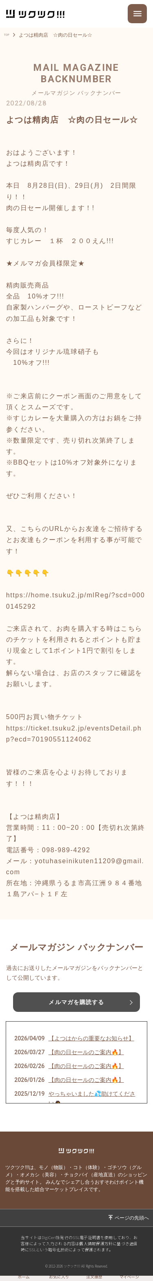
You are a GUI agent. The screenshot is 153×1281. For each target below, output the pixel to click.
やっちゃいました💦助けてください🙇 (92, 1098)
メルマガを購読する (76, 1002)
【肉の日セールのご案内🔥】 (86, 1052)
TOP (9, 35)
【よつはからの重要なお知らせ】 (91, 1038)
